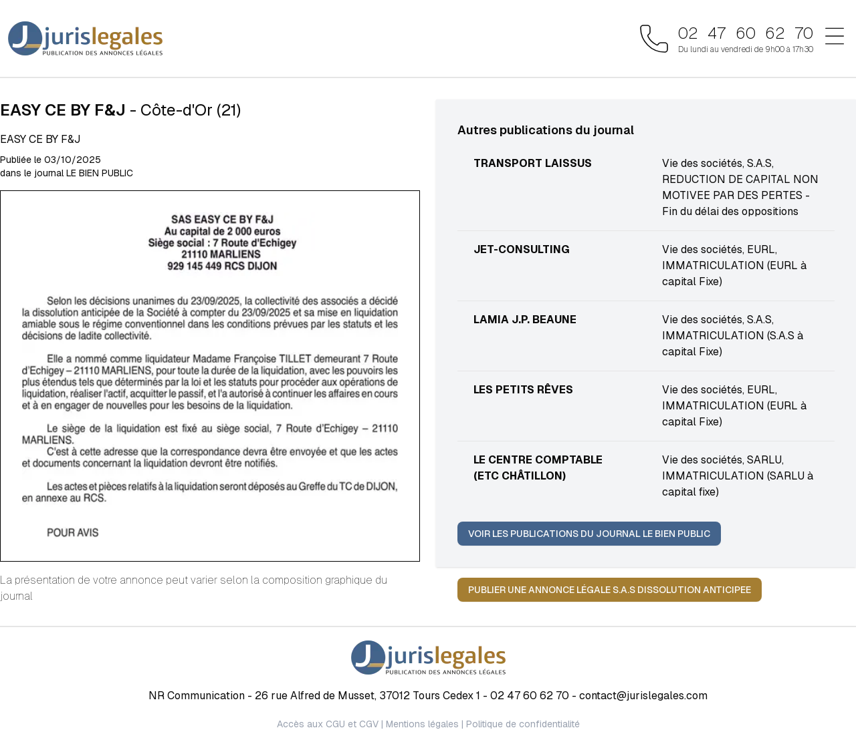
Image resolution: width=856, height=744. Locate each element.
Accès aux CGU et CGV (328, 724)
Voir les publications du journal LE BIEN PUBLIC (589, 534)
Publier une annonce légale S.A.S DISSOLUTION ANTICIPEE (609, 590)
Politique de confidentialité (523, 724)
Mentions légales (422, 724)
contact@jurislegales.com (643, 696)
